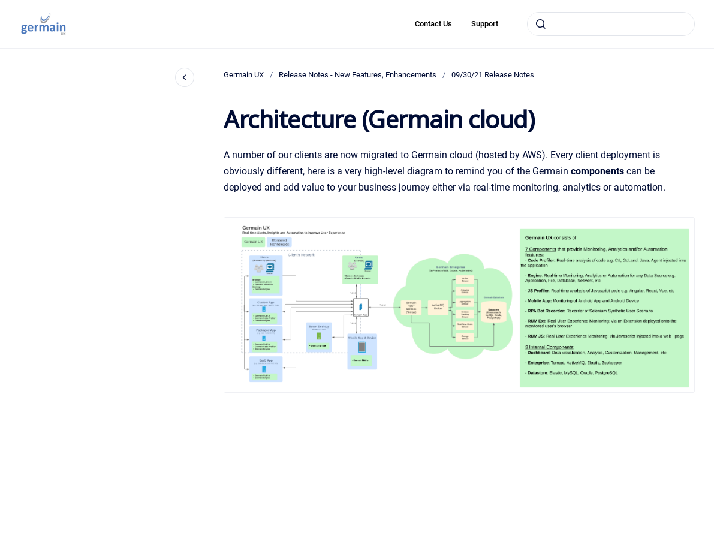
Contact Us (433, 23)
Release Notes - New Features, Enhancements (357, 74)
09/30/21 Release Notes (492, 74)
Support (484, 23)
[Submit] (540, 24)
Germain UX (244, 74)
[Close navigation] (184, 77)
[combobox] (611, 24)
